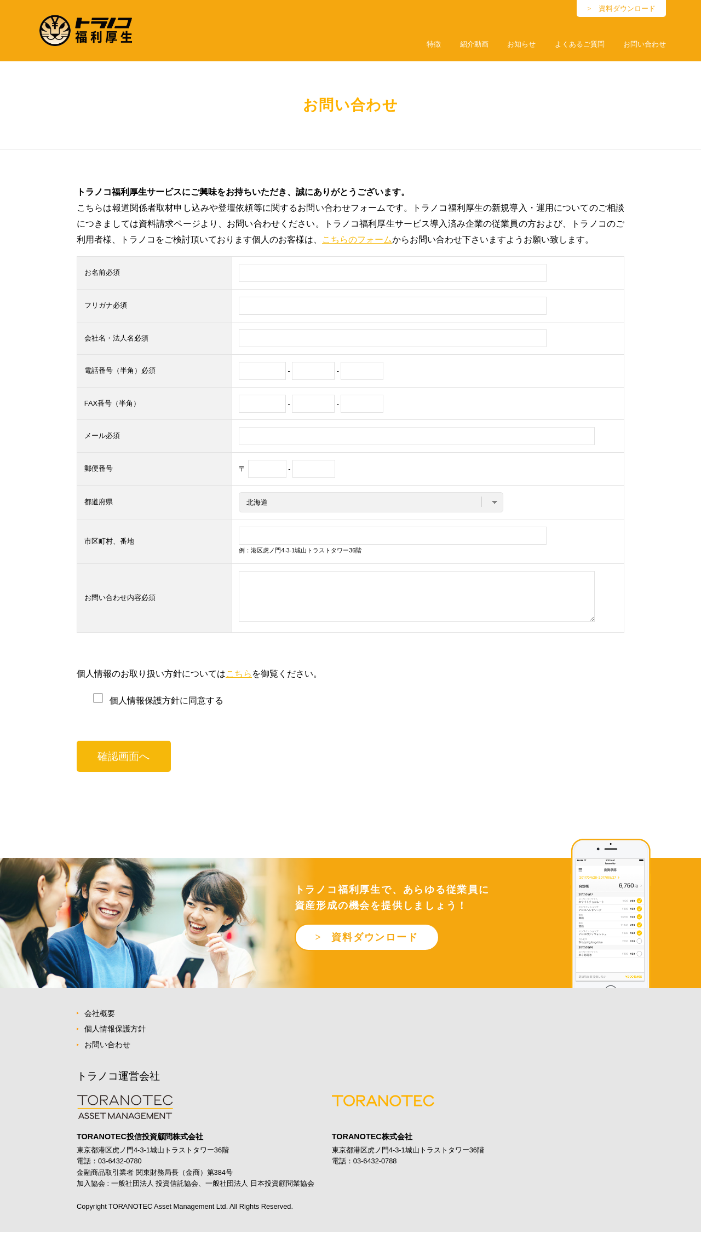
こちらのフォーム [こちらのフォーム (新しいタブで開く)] (357, 239)
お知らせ (521, 44)
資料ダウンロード (627, 8)
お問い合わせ (644, 44)
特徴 (434, 44)
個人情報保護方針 (115, 1037)
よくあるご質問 (580, 44)
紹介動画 (474, 44)
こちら (239, 682)
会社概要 (99, 1021)
